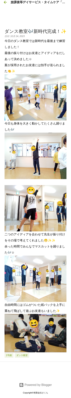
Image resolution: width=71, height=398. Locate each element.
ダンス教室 (22, 355)
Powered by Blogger (35, 384)
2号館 (9, 355)
